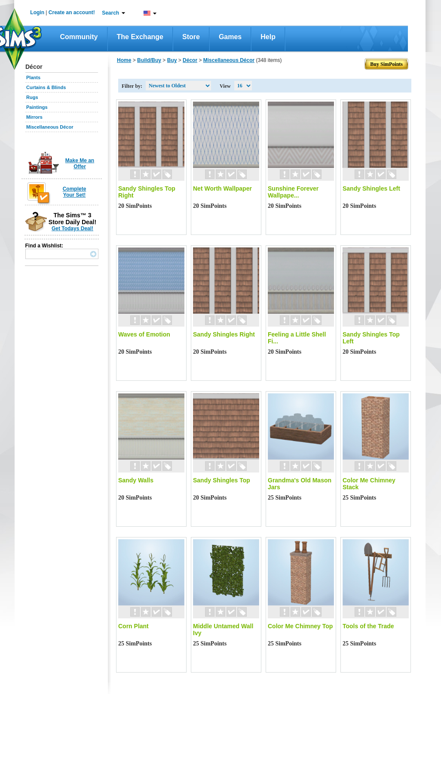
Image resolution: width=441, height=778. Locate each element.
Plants (33, 77)
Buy (172, 60)
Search (110, 13)
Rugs (32, 97)
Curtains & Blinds (46, 87)
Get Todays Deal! (72, 228)
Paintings (37, 107)
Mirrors (34, 117)
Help (268, 36)
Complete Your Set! (74, 192)
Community (79, 36)
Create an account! (72, 12)
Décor (190, 60)
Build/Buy (149, 60)
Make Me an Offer (79, 163)
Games (230, 36)
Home (124, 60)
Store (191, 36)
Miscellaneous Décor (49, 127)
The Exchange (140, 36)
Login (37, 12)
